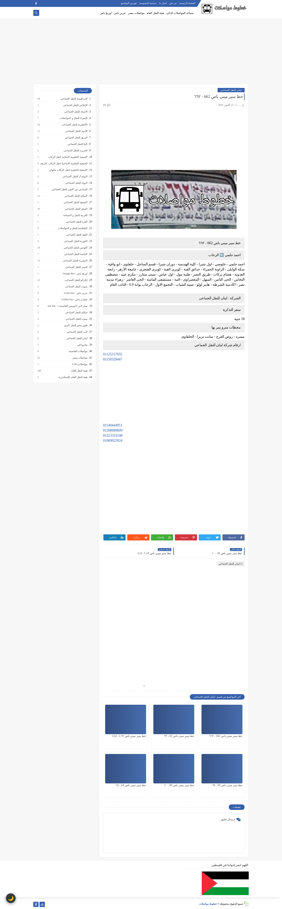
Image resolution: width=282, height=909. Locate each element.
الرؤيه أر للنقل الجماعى (75, 176)
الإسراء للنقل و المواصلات (73, 118)
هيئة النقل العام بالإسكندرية (73, 377)
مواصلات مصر (136, 13)
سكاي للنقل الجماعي (76, 312)
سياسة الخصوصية (147, 3)
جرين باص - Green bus (76, 293)
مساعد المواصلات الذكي (180, 13)
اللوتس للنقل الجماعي (75, 247)
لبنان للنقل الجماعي (231, 90)
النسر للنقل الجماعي (76, 267)
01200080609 (112, 430)
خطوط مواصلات (208, 903)
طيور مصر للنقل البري (76, 325)
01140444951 (112, 425)
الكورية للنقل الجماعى (75, 241)
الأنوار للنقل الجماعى (76, 131)
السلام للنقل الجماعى (76, 195)
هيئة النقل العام (155, 13)
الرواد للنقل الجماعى (76, 182)
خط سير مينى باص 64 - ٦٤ (131, 785)
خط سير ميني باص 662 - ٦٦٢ (225, 736)
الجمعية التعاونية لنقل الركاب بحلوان (68, 170)
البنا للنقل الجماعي (77, 144)
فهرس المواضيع (129, 3)
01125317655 (112, 354)
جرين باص (120, 13)
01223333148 (112, 435)
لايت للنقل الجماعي (77, 331)
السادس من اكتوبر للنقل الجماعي (69, 189)
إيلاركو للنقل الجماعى (76, 280)
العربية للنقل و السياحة (75, 215)
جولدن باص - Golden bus (74, 299)
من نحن (173, 3)
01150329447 (112, 359)
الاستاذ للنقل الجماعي (76, 111)
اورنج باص (106, 13)
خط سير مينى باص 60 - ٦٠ (179, 785)
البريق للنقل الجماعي (76, 137)
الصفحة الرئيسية (187, 3)
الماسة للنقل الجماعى (76, 254)
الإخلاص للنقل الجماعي (75, 105)
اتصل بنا (163, 3)
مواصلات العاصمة (78, 351)
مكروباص (82, 344)
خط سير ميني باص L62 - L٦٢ (129, 736)
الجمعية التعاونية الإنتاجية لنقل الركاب (68, 157)
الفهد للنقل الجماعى (77, 234)
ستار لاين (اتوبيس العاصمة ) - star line (67, 306)
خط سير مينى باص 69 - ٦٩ (227, 785)
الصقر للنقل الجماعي (76, 208)
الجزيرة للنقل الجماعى (75, 150)
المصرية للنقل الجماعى (75, 260)
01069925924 (112, 441)
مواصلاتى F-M (80, 364)
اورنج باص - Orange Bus (75, 273)
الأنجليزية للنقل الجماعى (74, 124)
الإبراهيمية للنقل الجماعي (74, 98)
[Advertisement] (141, 53)
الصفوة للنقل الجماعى (75, 202)
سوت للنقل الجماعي (76, 318)
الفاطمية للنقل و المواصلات (73, 228)
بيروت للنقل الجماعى (76, 286)
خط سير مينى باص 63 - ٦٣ (179, 736)
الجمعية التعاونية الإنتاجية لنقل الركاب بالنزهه (64, 163)
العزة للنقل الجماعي (77, 221)
